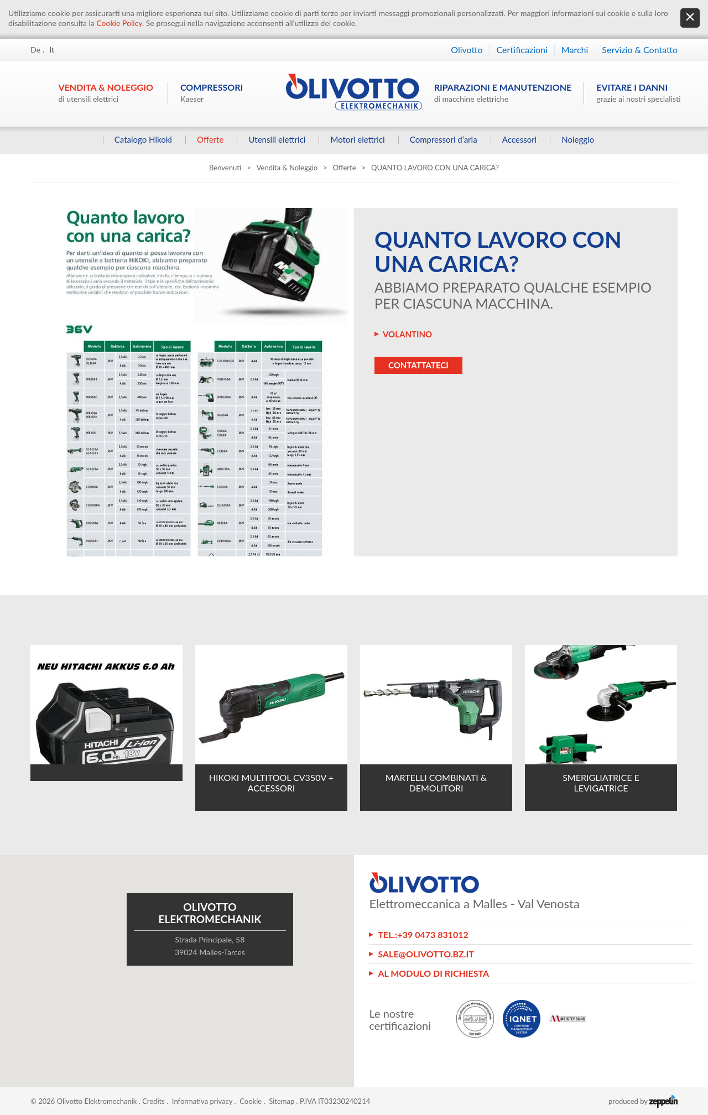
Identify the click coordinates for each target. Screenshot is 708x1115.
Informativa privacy (202, 1101)
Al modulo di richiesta (433, 973)
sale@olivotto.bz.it (426, 954)
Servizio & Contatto (640, 49)
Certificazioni (522, 49)
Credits (153, 1101)
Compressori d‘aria (443, 140)
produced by (643, 1101)
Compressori (211, 92)
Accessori (519, 140)
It (51, 49)
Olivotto (466, 49)
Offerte (210, 140)
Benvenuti (225, 167)
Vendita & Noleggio (106, 92)
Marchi (574, 49)
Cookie (251, 1101)
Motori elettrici (357, 140)
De (35, 49)
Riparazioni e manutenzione (503, 92)
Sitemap (281, 1101)
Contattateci (418, 365)
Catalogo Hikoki (142, 140)
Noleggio (577, 140)
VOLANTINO (407, 334)
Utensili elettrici (276, 140)
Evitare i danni (638, 92)
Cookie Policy (119, 23)
